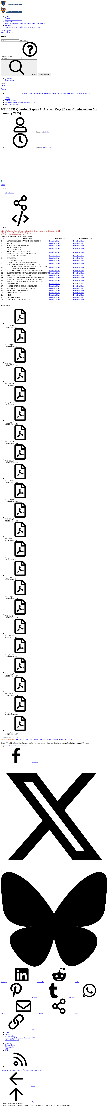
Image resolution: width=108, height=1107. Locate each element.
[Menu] (1, 7)
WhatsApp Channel (31, 739)
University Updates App (30, 93)
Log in (3, 85)
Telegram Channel (45, 739)
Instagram (70, 93)
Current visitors (10, 27)
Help (6, 1049)
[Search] (11, 32)
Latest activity (40, 23)
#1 (6, 227)
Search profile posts (34, 27)
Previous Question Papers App (49, 93)
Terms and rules (10, 1045)
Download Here (54, 241)
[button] (30, 56)
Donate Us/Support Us (82, 93)
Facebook (63, 739)
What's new (8, 22)
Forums (7, 18)
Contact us (8, 1043)
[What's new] (5, 32)
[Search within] (23, 41)
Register (3, 89)
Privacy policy (9, 1047)
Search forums (17, 20)
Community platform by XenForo (21, 1070)
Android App (20, 739)
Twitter (70, 739)
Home (7, 16)
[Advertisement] (54, 164)
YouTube (63, 93)
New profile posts (29, 23)
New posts (8, 20)
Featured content (10, 23)
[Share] (20, 210)
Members (8, 25)
